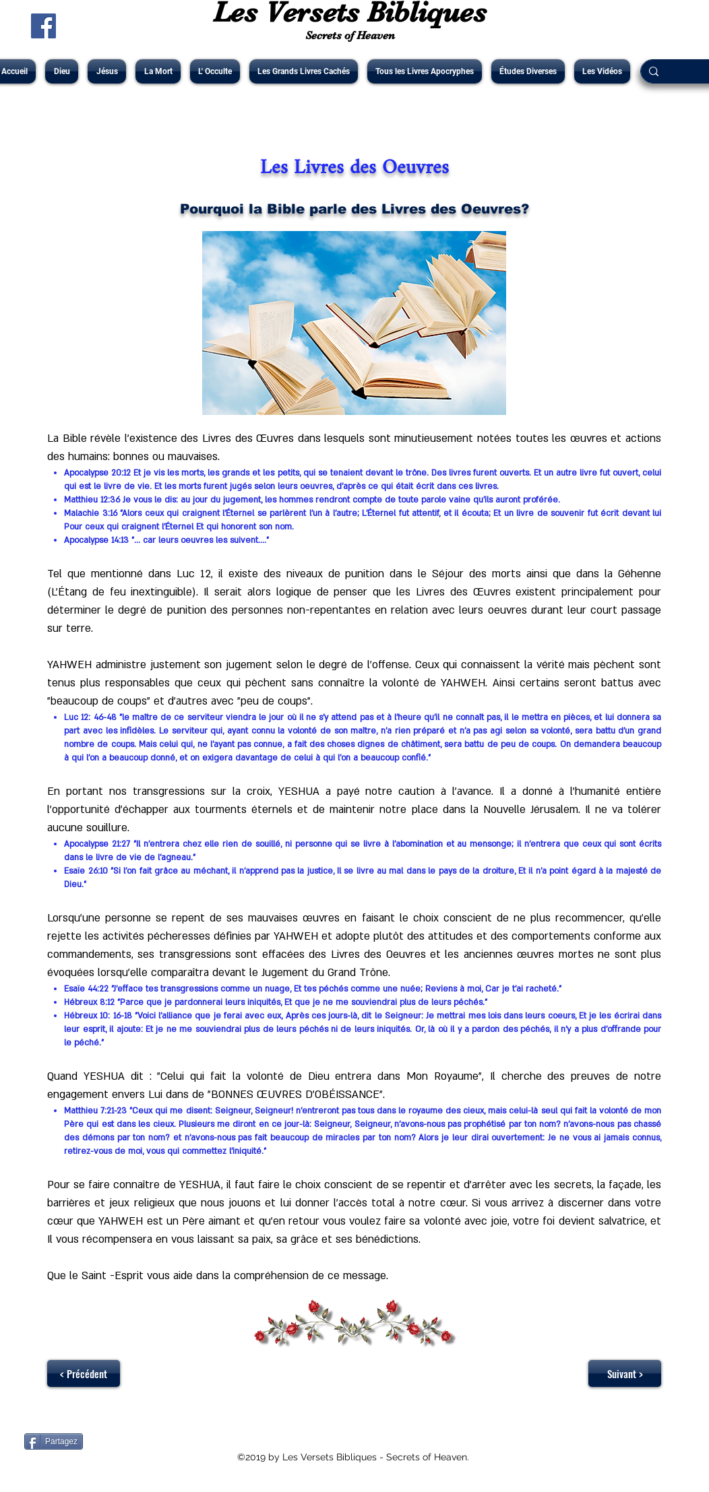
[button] (61, 71)
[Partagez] (53, 1441)
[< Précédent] (83, 1373)
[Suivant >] (624, 1373)
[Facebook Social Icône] (43, 25)
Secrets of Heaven (350, 35)
